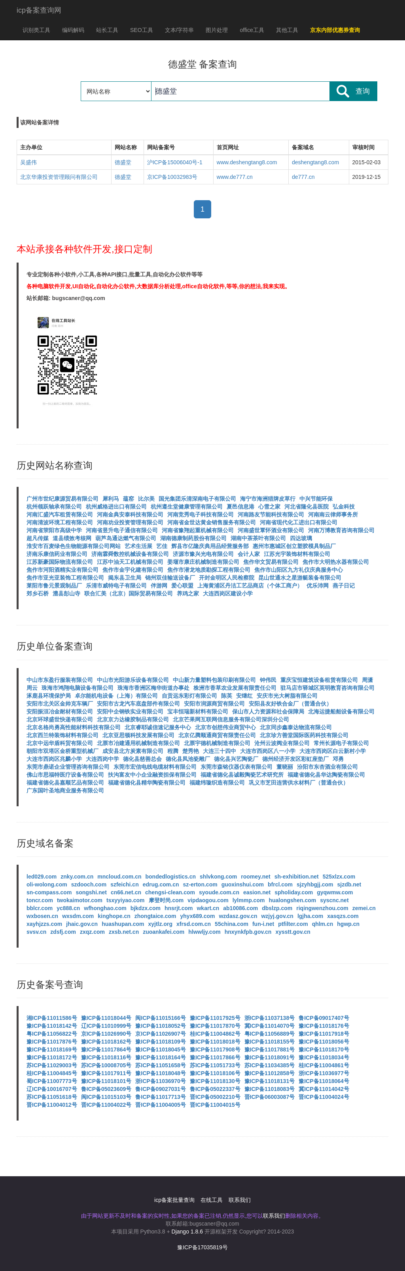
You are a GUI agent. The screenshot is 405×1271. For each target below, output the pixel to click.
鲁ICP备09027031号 (160, 1089)
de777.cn (303, 177)
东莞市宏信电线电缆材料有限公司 (155, 767)
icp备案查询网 (39, 10)
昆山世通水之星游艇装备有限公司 (299, 577)
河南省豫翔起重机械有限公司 (198, 530)
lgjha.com (310, 916)
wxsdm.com (78, 916)
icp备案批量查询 (174, 1200)
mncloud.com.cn (119, 876)
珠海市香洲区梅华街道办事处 (153, 688)
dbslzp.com (277, 908)
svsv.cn (36, 932)
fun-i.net (263, 924)
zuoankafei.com (163, 932)
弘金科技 (344, 506)
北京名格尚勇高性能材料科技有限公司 (73, 727)
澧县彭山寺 (66, 593)
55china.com (231, 924)
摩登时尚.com (166, 900)
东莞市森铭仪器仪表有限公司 (237, 767)
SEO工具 (141, 30)
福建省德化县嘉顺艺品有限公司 (65, 782)
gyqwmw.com (335, 892)
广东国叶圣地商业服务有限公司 (65, 790)
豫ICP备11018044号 (106, 1018)
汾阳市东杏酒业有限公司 (327, 767)
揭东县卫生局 (124, 577)
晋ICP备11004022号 (106, 1105)
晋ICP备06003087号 (269, 1097)
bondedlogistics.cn (171, 876)
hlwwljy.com (204, 932)
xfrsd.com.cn (193, 924)
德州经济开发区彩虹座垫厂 (295, 759)
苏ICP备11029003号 (51, 1065)
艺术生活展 (138, 546)
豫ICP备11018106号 (215, 1073)
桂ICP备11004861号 (324, 1065)
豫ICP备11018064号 (324, 1081)
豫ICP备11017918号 (324, 1034)
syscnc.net (334, 900)
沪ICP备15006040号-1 (174, 162)
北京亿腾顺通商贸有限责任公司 (217, 735)
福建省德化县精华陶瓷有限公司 (146, 782)
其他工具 (287, 30)
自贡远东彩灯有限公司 (189, 696)
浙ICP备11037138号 (269, 1018)
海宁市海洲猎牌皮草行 (267, 499)
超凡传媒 (37, 538)
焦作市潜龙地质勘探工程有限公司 (208, 570)
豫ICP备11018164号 (160, 1057)
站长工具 (107, 30)
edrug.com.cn (161, 884)
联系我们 (240, 1200)
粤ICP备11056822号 (51, 1034)
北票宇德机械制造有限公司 (217, 743)
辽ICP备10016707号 (51, 1089)
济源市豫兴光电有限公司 (203, 554)
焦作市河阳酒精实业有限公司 (62, 570)
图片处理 (217, 30)
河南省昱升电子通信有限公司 (122, 530)
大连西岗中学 (102, 759)
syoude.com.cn (219, 892)
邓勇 (338, 759)
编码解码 (73, 30)
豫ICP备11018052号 (160, 1026)
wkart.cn (208, 908)
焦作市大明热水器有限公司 (336, 562)
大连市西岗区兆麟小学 (54, 759)
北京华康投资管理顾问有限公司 (59, 177)
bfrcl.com (280, 884)
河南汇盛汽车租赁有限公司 (59, 514)
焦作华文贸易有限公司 (271, 562)
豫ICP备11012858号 (269, 1073)
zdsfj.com (63, 932)
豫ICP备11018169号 (51, 1049)
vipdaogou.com (207, 900)
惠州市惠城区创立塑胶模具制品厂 (294, 546)
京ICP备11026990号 (106, 1034)
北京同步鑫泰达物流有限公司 (296, 727)
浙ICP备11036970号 (160, 1081)
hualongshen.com (292, 900)
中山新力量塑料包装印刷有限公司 (214, 680)
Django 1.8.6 (187, 1231)
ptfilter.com (293, 924)
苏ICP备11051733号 (215, 1065)
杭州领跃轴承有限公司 (54, 506)
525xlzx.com (339, 876)
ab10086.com (240, 908)
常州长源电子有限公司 (341, 743)
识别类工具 (36, 30)
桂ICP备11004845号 (51, 1073)
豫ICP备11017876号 (51, 1041)
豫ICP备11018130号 (215, 1081)
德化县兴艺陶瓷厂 (236, 759)
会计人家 (249, 554)
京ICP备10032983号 (172, 177)
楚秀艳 (190, 751)
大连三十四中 (219, 751)
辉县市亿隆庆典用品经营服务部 (210, 546)
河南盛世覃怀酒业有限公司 (271, 530)
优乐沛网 (318, 585)
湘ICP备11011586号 (51, 1018)
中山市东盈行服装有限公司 (59, 680)
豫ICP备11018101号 (106, 1081)
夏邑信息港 (240, 506)
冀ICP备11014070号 (269, 1026)
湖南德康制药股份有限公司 (193, 538)
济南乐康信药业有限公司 (56, 554)
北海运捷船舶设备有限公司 (341, 711)
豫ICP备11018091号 (269, 1057)
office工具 (252, 30)
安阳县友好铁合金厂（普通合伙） (290, 703)
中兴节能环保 (316, 499)
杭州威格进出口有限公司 (116, 506)
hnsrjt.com (179, 908)
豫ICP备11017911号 (106, 1073)
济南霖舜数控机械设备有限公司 (130, 554)
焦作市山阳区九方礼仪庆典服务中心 (298, 570)
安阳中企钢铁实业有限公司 (130, 711)
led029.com (41, 876)
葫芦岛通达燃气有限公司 (125, 538)
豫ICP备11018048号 (160, 1073)
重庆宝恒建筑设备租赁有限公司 (319, 680)
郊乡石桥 (37, 593)
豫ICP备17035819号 (202, 1247)
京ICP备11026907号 (160, 1034)
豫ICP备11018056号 (324, 1041)
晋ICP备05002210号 (215, 1097)
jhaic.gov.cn (82, 924)
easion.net (257, 892)
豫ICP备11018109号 (160, 1041)
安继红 (244, 696)
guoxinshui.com (242, 884)
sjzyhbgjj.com (315, 884)
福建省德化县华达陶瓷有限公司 (326, 775)
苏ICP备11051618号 (51, 1097)
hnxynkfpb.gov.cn (248, 932)
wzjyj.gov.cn (277, 916)
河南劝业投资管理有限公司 (130, 522)
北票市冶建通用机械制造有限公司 (138, 743)
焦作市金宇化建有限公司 (132, 570)
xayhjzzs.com (44, 924)
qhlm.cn (322, 924)
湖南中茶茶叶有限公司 (258, 538)
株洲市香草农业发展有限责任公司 (234, 688)
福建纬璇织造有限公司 (217, 782)
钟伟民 (268, 680)
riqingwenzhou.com (322, 908)
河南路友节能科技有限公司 (271, 514)
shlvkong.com (218, 876)
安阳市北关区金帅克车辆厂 (59, 703)
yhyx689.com (197, 916)
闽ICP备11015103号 (106, 1097)
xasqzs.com (342, 916)
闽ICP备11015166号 (160, 1018)
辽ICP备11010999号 (106, 1026)
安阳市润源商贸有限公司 (214, 703)
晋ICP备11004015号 (215, 1105)
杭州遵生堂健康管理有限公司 (187, 506)
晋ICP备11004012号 (51, 1105)
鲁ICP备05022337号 (215, 1089)
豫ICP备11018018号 (215, 1041)
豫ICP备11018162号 (106, 1041)
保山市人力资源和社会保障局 (268, 711)
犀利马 (110, 499)
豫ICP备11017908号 (215, 1049)
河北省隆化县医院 (306, 506)
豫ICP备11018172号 (51, 1057)
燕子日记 (344, 585)
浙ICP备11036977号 (324, 1073)
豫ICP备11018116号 (106, 1057)
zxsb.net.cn (124, 932)
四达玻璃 (301, 538)
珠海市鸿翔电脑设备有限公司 (78, 688)
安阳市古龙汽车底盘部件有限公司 (138, 703)
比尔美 (146, 499)
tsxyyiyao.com (125, 900)
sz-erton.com (200, 884)
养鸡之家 (188, 593)
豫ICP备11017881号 (269, 1049)
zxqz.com (92, 932)
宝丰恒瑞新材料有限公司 (197, 711)
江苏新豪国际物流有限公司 (59, 562)
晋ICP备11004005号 (160, 1105)
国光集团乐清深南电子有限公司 (197, 499)
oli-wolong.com (46, 884)
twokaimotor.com (79, 900)
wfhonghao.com (105, 908)
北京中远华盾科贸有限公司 (59, 743)
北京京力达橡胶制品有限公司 (133, 719)
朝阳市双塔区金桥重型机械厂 (62, 751)
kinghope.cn (114, 916)
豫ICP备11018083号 (269, 1089)
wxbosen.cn (42, 916)
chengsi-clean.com (170, 892)
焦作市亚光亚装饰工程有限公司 (65, 577)
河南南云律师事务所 (333, 514)
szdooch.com (88, 884)
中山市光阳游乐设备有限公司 (133, 680)
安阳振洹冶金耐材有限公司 (59, 711)
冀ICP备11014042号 (324, 1089)
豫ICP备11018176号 (324, 1026)
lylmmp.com (249, 900)
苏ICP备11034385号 (269, 1065)
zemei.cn (364, 908)
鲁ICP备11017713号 (160, 1097)
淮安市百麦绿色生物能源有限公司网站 (73, 546)
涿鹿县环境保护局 (48, 696)
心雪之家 (269, 506)
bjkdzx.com (146, 908)
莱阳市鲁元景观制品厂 (54, 585)
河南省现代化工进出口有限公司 (298, 522)
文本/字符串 (179, 30)
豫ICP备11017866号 (215, 1057)
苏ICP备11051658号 (160, 1065)
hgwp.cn (348, 924)
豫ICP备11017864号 (106, 1049)
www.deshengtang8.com (247, 162)
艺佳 (161, 546)
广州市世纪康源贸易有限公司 (62, 499)
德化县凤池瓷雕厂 (188, 759)
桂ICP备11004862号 (215, 1034)
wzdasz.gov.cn (238, 916)
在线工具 (212, 1200)
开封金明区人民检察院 (226, 577)
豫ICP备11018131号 (269, 1081)
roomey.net (255, 876)
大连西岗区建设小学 (228, 593)
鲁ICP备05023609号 (106, 1089)
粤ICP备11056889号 (269, 1034)
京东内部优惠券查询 (335, 30)
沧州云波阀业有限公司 (282, 743)
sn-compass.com (49, 892)
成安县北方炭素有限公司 (132, 751)
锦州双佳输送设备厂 (170, 577)
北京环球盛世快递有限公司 (59, 719)
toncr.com (39, 900)
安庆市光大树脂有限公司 (287, 696)
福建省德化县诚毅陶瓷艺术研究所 (242, 775)
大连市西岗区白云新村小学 (332, 751)
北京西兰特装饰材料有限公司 (62, 735)
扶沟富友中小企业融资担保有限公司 (152, 775)
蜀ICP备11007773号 (51, 1081)
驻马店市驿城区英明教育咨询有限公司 (327, 688)
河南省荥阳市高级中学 (54, 530)
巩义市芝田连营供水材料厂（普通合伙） (298, 782)
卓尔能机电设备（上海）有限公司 (116, 696)
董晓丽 (284, 767)
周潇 (367, 680)
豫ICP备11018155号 (269, 1041)
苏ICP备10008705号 (106, 1065)
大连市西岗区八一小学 (267, 751)
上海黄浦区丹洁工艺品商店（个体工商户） (250, 585)
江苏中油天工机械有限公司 (130, 562)
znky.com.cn (77, 876)
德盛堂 (123, 162)
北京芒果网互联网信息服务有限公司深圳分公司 (231, 719)
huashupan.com (123, 924)
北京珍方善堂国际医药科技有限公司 (304, 735)
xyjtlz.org (160, 924)
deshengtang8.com (315, 162)
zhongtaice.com (155, 916)
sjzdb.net (349, 884)
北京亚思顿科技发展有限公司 (138, 735)
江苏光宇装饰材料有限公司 (297, 554)
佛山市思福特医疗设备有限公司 (65, 775)
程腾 (172, 751)
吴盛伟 (28, 162)
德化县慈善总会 (142, 759)
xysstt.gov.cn (292, 932)
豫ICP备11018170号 (324, 1049)
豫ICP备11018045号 (160, 1049)
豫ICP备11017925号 (215, 1018)
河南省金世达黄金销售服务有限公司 (211, 522)
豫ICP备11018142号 (51, 1026)
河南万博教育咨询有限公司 (341, 530)
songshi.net (91, 892)
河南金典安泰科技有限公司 (130, 514)
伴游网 (159, 585)
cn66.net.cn (126, 892)
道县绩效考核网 (72, 538)
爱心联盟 (182, 585)
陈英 (226, 696)
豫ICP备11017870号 (215, 1026)
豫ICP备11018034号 (324, 1057)
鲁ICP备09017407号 (324, 1018)
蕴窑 (128, 499)
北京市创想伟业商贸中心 (225, 727)
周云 (32, 688)
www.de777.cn (235, 177)
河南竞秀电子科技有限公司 (200, 514)
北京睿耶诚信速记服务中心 (158, 727)
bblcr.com (39, 908)
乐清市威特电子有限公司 (116, 585)
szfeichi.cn (124, 884)
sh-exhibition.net (296, 876)
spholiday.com (293, 892)
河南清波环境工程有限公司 (59, 522)
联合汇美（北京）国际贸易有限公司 (128, 593)
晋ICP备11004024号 (324, 1097)
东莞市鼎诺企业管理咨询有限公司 (68, 767)
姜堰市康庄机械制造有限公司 (203, 562)
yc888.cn (68, 908)
